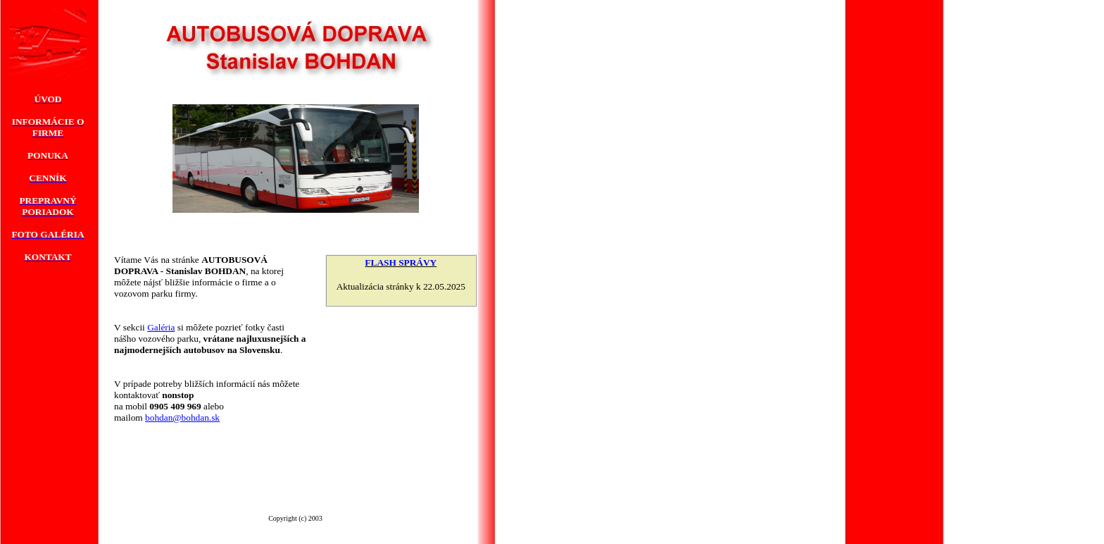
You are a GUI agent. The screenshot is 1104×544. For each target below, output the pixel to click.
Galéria (161, 327)
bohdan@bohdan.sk (182, 417)
